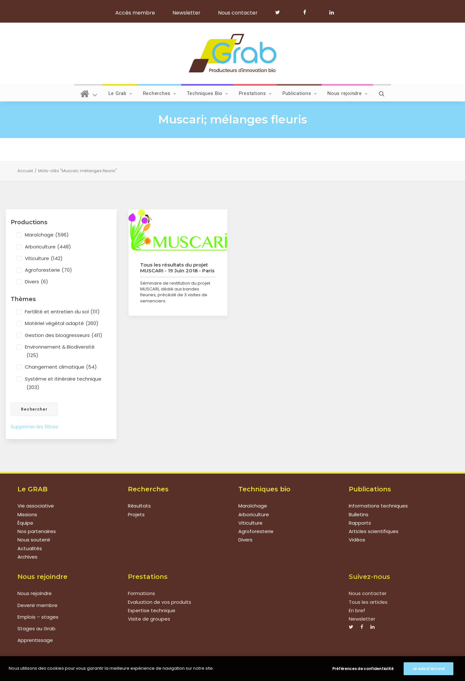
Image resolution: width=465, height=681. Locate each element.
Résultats (139, 505)
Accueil (25, 171)
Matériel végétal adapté (61, 323)
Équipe (25, 522)
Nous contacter (238, 12)
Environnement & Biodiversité (60, 351)
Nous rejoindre (347, 93)
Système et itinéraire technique (63, 383)
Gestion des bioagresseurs (63, 335)
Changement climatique (61, 367)
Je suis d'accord (428, 668)
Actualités (29, 548)
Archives (27, 556)
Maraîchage (47, 235)
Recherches (159, 93)
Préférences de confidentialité (363, 668)
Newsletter (186, 12)
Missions (27, 514)
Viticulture (44, 258)
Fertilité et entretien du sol (62, 312)
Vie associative (35, 505)
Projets (136, 514)
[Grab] (232, 53)
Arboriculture (48, 247)
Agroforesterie (48, 270)
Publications (300, 93)
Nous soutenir (33, 539)
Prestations (255, 93)
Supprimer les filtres (34, 426)
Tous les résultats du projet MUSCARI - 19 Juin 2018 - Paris (177, 268)
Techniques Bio (207, 93)
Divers (36, 282)
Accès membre (135, 12)
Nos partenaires (36, 531)
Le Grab (120, 93)
